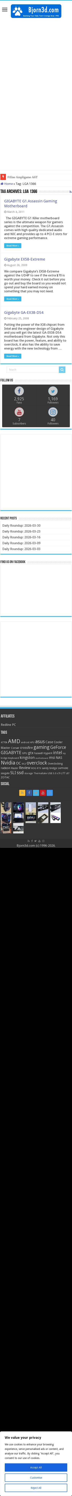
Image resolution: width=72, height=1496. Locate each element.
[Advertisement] (36, 57)
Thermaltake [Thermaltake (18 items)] (40, 773)
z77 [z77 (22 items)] (63, 773)
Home (6, 184)
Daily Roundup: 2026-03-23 (21, 531)
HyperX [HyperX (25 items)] (47, 753)
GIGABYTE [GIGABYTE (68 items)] (11, 752)
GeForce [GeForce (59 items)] (58, 747)
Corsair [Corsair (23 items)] (15, 747)
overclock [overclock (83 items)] (37, 763)
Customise (36, 1477)
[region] (36, 1463)
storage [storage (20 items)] (28, 773)
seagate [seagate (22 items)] (5, 773)
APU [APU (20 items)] (32, 742)
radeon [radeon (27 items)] (5, 768)
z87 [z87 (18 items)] (67, 773)
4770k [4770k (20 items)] (4, 742)
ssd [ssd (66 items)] (20, 772)
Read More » (12, 245)
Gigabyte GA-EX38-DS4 (23, 312)
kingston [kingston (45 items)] (27, 757)
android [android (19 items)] (25, 742)
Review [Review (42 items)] (24, 768)
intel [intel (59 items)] (57, 752)
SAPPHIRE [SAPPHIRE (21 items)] (63, 768)
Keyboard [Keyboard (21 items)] (13, 758)
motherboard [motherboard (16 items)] (41, 758)
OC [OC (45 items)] (18, 763)
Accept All (36, 1467)
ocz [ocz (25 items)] (24, 763)
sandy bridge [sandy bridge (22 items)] (49, 768)
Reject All (36, 1487)
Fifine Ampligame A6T (22, 177)
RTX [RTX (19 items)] (39, 768)
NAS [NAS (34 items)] (59, 758)
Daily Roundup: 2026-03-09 (21, 543)
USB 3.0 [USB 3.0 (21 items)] (52, 773)
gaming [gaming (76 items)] (42, 747)
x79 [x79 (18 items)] (58, 773)
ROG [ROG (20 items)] (33, 768)
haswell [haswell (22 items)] (38, 753)
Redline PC (8, 725)
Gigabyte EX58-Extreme (24, 259)
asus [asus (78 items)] (40, 741)
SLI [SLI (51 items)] (13, 772)
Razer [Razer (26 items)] (14, 768)
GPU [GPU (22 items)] (24, 753)
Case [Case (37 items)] (49, 742)
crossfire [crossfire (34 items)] (26, 748)
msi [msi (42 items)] (52, 757)
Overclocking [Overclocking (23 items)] (55, 763)
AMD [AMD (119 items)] (14, 741)
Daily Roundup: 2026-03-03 (21, 549)
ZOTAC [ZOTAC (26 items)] (5, 777)
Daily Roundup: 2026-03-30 (21, 525)
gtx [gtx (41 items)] (31, 753)
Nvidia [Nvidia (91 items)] (8, 763)
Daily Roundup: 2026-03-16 (21, 537)
